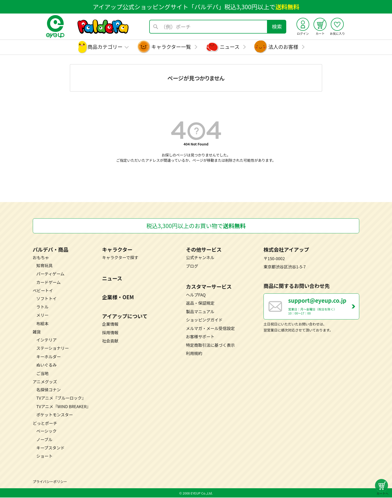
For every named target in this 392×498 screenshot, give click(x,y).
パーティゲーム (50, 274)
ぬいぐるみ (46, 365)
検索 (277, 26)
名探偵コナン (48, 390)
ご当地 (42, 374)
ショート (44, 456)
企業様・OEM (118, 297)
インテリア (46, 340)
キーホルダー (48, 357)
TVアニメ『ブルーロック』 (61, 398)
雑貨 (37, 332)
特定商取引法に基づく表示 (210, 345)
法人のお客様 (283, 46)
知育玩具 (44, 266)
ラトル (42, 307)
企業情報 (110, 324)
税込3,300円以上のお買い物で (196, 226)
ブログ (192, 266)
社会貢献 (110, 341)
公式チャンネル (200, 258)
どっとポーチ (45, 424)
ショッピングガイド (204, 320)
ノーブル (44, 440)
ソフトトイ (46, 299)
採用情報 (110, 333)
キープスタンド (50, 448)
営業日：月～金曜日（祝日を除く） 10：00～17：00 (323, 307)
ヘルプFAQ (196, 295)
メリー (42, 315)
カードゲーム (48, 283)
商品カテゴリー (105, 46)
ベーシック (46, 431)
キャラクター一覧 (171, 46)
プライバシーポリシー (50, 481)
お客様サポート (200, 337)
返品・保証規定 (200, 303)
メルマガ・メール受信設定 (210, 329)
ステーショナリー (52, 349)
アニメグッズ (45, 382)
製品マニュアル (200, 312)
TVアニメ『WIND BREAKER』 (63, 407)
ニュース (230, 46)
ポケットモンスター (54, 415)
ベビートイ (43, 291)
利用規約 (194, 354)
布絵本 (42, 324)
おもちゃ (41, 258)
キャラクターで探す (120, 258)
